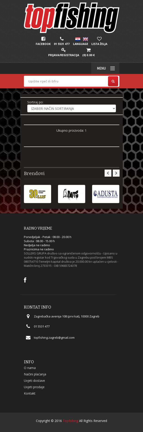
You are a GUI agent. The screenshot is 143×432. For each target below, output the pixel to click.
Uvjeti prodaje (34, 387)
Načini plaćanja (35, 374)
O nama (30, 368)
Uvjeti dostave (34, 380)
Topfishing (70, 421)
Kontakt (29, 393)
